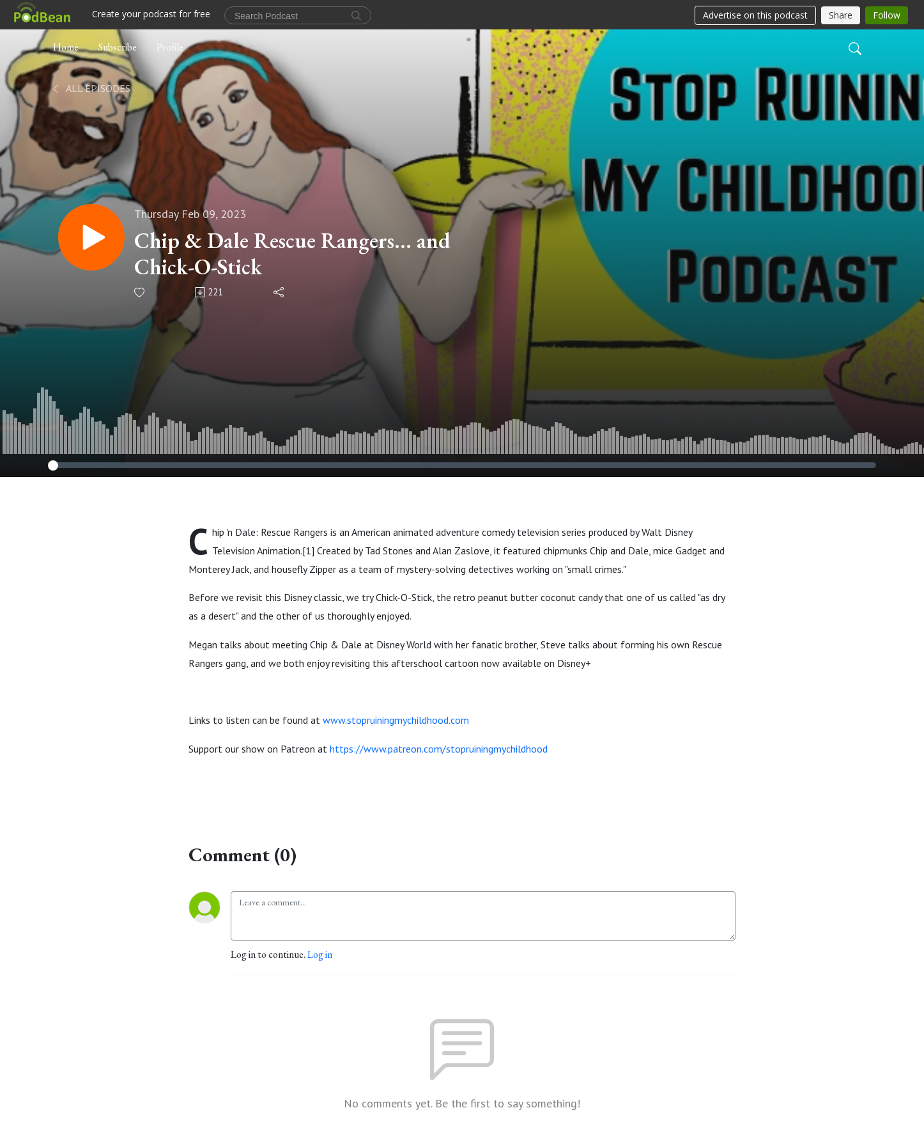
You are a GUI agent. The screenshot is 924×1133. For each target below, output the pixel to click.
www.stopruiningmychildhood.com (396, 720)
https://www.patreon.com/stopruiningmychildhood (439, 748)
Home (66, 47)
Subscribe (117, 47)
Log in (319, 954)
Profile (170, 47)
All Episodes (90, 88)
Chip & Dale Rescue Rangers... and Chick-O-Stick (292, 254)
